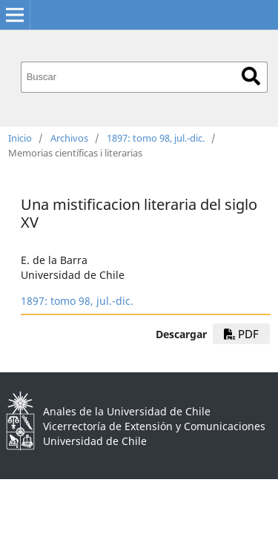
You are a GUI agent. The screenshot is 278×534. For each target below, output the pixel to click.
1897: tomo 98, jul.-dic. (156, 138)
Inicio (20, 138)
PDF (241, 333)
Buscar (251, 76)
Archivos (69, 138)
